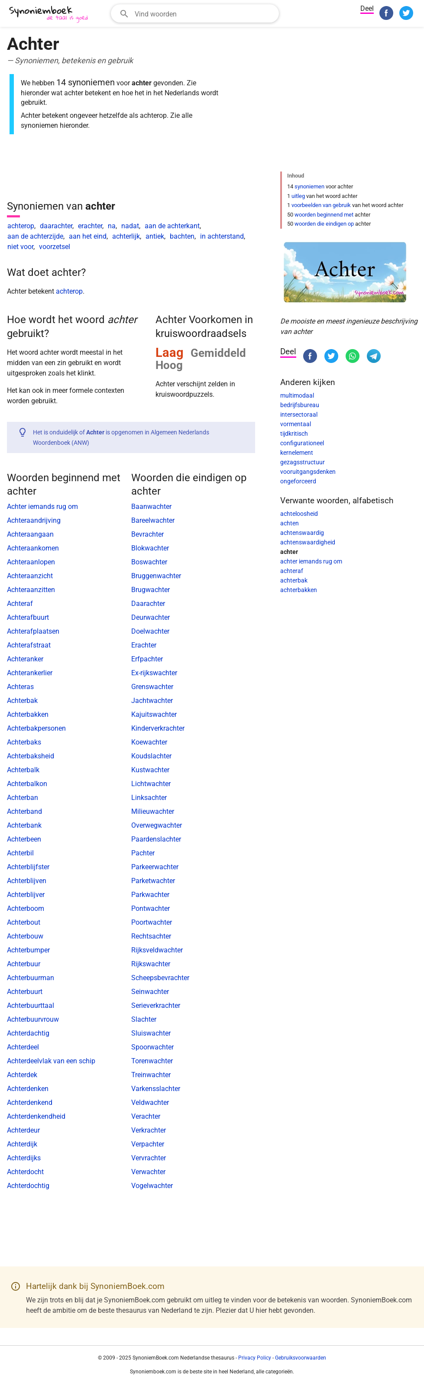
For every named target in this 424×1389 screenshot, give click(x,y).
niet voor (20, 247)
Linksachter (149, 797)
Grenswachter (152, 687)
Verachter (145, 1116)
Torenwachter (152, 1061)
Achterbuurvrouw (33, 1019)
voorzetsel (54, 247)
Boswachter (149, 562)
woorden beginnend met (324, 214)
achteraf (291, 570)
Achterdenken (28, 1089)
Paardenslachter (156, 839)
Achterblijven (26, 881)
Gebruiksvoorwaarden (300, 1358)
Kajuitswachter (154, 714)
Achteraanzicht (30, 576)
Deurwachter (150, 617)
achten (289, 523)
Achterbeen (24, 839)
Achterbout (23, 922)
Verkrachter (148, 1130)
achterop (20, 226)
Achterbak (22, 700)
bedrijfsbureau (299, 404)
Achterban (22, 797)
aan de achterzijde (35, 236)
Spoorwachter (152, 1047)
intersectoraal (298, 414)
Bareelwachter (153, 520)
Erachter (143, 645)
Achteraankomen (33, 548)
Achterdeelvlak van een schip (51, 1061)
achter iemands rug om (311, 561)
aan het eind (88, 236)
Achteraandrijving (34, 520)
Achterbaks (24, 742)
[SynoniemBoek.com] (50, 14)
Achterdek (22, 1075)
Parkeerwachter (154, 867)
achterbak (293, 580)
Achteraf (20, 603)
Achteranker (25, 659)
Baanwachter (151, 506)
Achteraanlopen (31, 562)
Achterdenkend (29, 1102)
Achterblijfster (28, 867)
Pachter (143, 853)
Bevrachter (147, 534)
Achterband (24, 811)
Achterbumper (28, 950)
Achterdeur (23, 1130)
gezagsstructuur (302, 462)
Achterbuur (23, 964)
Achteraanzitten (31, 590)
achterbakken (298, 589)
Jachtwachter (152, 700)
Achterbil (20, 853)
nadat (130, 226)
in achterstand (222, 236)
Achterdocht (25, 1172)
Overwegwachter (156, 825)
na (112, 226)
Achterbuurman (30, 978)
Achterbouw (25, 936)
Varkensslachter (155, 1089)
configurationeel (302, 443)
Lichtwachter (151, 784)
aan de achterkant (172, 226)
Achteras (20, 687)
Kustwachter (150, 770)
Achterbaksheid (30, 756)
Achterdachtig (28, 1033)
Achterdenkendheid (36, 1116)
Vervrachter (148, 1158)
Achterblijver (26, 894)
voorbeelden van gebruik (321, 205)
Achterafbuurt (28, 617)
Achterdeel (23, 1047)
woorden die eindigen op (324, 223)
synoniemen (309, 186)
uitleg (298, 196)
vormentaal (295, 424)
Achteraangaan (30, 534)
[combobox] (194, 13)
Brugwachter (150, 590)
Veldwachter (150, 1102)
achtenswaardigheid (307, 542)
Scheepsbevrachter (160, 978)
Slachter (143, 1019)
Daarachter (148, 603)
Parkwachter (150, 894)
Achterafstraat (29, 645)
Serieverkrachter (155, 1005)
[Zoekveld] (203, 13)
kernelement (296, 452)
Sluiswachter (151, 1033)
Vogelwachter (152, 1186)
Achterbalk (23, 770)
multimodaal (297, 395)
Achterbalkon (27, 784)
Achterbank (24, 825)
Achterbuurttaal (30, 1005)
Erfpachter (147, 659)
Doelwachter (150, 631)
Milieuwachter (152, 811)
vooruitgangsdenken (308, 471)
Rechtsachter (151, 936)
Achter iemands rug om (42, 506)
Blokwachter (150, 548)
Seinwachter (150, 992)
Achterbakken (28, 714)
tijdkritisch (294, 433)
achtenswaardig (302, 532)
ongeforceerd (298, 481)
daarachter (56, 226)
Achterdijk (22, 1144)
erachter (90, 226)
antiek (155, 236)
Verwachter (148, 1172)
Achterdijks (24, 1158)
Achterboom (25, 908)
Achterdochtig (28, 1186)
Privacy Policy (254, 1358)
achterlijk (126, 236)
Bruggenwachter (156, 576)
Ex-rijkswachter (154, 673)
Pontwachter (150, 908)
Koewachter (149, 742)
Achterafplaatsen (33, 631)
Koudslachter (151, 756)
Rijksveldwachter (157, 950)
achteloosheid (299, 513)
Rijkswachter (150, 964)
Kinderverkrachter (157, 728)
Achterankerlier (29, 673)
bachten (182, 236)
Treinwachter (151, 1075)
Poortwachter (151, 922)
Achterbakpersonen (36, 728)
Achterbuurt (24, 992)
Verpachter (147, 1144)
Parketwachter (153, 881)
